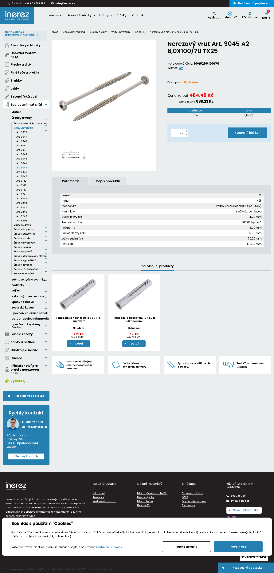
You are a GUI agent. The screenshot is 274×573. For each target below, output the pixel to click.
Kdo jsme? (56, 15)
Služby (103, 15)
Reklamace (188, 505)
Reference (98, 497)
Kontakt (137, 15)
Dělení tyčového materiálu (152, 493)
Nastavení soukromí (104, 501)
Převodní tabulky (79, 15)
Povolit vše (238, 547)
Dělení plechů (145, 501)
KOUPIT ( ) (247, 133)
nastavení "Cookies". (109, 547)
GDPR (185, 497)
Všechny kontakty (26, 456)
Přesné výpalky (145, 497)
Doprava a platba (192, 493)
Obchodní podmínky (194, 501)
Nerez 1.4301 (143, 505)
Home (42, 15)
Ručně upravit (186, 547)
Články (121, 15)
